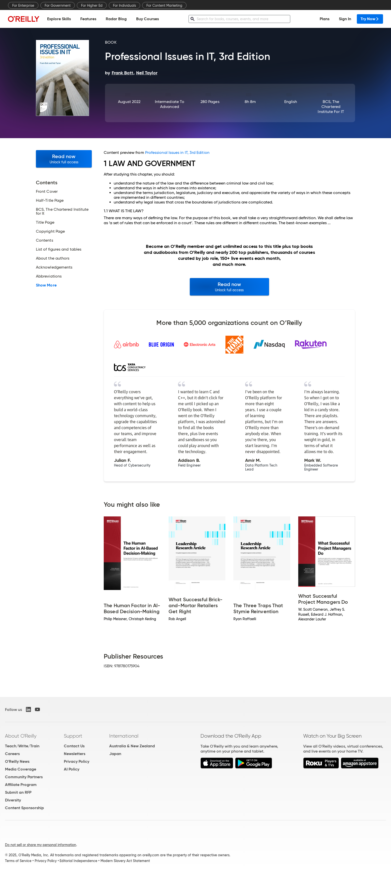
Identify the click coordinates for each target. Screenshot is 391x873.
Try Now (370, 18)
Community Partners (24, 776)
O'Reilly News (17, 761)
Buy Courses (147, 18)
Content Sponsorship (24, 807)
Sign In (345, 18)
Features (88, 18)
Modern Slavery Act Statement (125, 861)
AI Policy (71, 769)
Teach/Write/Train (22, 746)
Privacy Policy (76, 761)
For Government (58, 5)
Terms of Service (18, 861)
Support (73, 736)
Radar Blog (116, 18)
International (123, 736)
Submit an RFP (18, 792)
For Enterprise (23, 5)
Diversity (13, 800)
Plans (324, 18)
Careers (12, 753)
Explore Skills (59, 18)
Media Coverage (20, 769)
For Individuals (124, 5)
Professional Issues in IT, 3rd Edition (177, 152)
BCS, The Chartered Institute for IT (331, 106)
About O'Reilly (20, 736)
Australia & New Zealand (132, 746)
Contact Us (74, 746)
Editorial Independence (78, 861)
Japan (115, 753)
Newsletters (74, 753)
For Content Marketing (164, 5)
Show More (46, 285)
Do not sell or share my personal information (40, 845)
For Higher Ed (91, 5)
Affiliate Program (21, 784)
